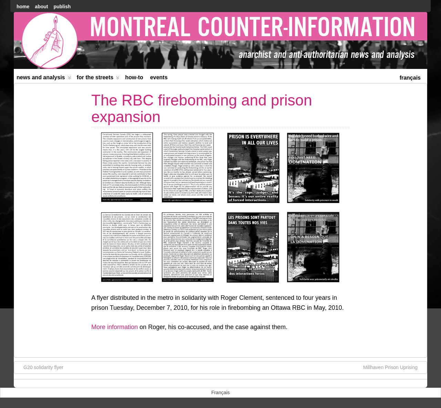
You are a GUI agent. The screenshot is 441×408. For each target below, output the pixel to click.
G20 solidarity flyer (40, 367)
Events (159, 77)
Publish (62, 6)
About (41, 6)
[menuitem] (410, 77)
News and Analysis (44, 78)
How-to (134, 77)
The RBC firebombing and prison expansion (201, 108)
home (23, 6)
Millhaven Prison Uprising (393, 367)
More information (114, 327)
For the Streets (98, 78)
